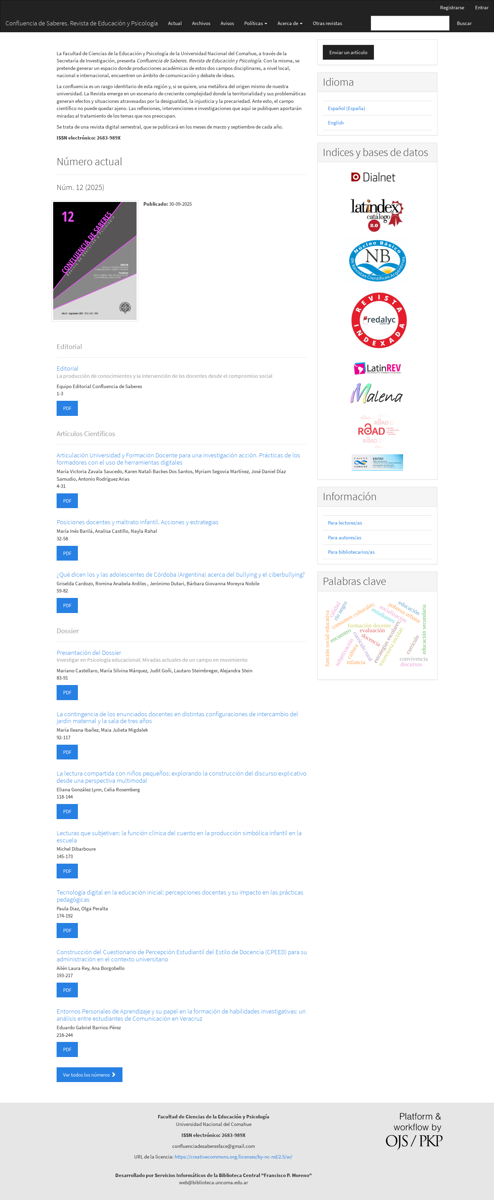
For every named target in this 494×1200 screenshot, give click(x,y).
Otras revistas (327, 23)
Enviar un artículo (348, 52)
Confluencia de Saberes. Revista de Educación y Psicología (81, 23)
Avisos (227, 23)
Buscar (464, 23)
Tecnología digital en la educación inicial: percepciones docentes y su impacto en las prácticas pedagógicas (180, 895)
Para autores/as (344, 537)
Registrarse (452, 7)
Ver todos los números (89, 1074)
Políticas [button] (255, 23)
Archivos (201, 23)
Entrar (482, 7)
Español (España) (346, 108)
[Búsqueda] (410, 23)
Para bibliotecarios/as (351, 552)
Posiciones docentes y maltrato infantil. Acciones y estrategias (138, 522)
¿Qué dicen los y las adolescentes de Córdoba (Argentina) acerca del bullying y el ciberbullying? (181, 574)
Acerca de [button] (290, 23)
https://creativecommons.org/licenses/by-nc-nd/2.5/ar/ (233, 1156)
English (336, 122)
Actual (175, 23)
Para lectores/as (345, 522)
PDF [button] (67, 408)
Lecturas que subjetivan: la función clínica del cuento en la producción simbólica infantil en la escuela (179, 836)
